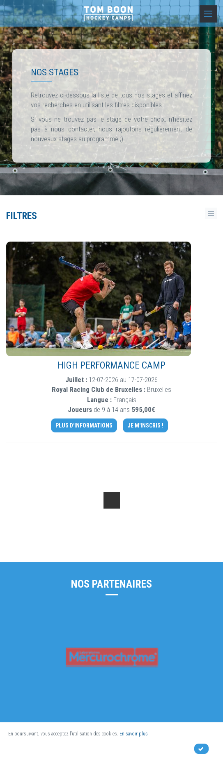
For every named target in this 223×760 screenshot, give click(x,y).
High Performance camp (111, 365)
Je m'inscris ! (145, 425)
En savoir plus (134, 734)
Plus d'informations (84, 425)
